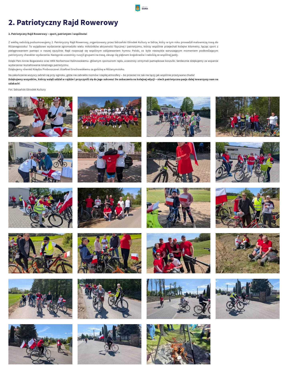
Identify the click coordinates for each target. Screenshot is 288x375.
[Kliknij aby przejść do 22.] (109, 344)
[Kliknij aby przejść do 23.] (178, 344)
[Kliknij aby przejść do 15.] (178, 253)
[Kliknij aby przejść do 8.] (247, 162)
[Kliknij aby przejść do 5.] (40, 162)
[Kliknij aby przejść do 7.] (178, 162)
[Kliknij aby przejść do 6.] (109, 162)
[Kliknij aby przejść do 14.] (109, 253)
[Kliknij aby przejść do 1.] (109, 117)
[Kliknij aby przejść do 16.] (247, 253)
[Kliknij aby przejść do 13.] (40, 253)
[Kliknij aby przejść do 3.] (178, 117)
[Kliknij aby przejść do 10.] (109, 208)
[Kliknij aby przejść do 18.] (109, 299)
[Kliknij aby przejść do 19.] (178, 299)
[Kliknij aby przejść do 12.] (247, 208)
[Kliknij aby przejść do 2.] (40, 117)
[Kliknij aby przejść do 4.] (247, 117)
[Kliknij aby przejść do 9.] (40, 208)
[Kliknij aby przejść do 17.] (40, 299)
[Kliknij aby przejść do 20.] (247, 299)
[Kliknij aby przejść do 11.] (178, 208)
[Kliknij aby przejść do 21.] (40, 344)
